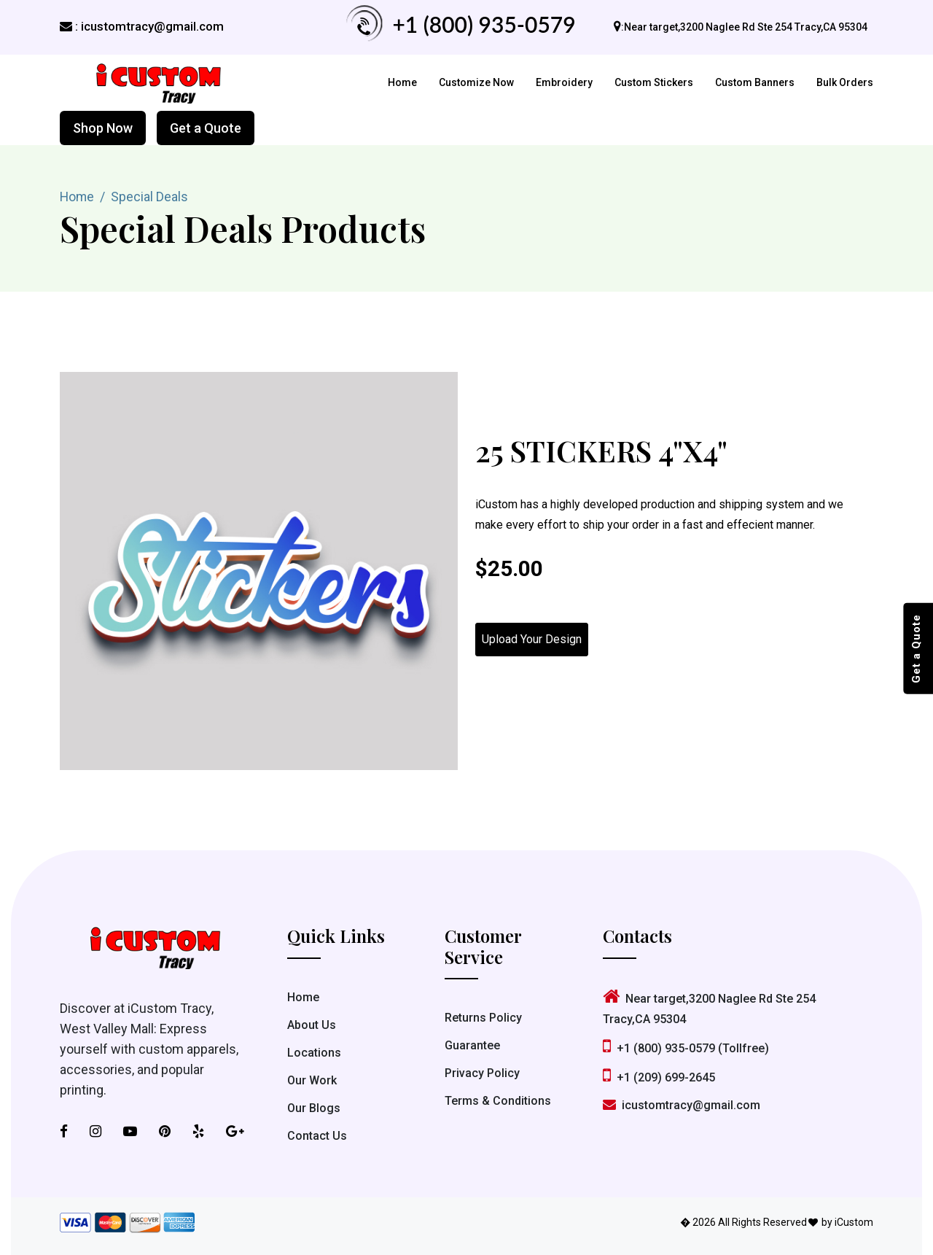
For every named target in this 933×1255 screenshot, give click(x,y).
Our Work (312, 1080)
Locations (314, 1053)
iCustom (854, 1222)
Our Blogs (313, 1108)
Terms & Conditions (498, 1101)
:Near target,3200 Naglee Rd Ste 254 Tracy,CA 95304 (744, 27)
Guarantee (472, 1046)
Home (402, 82)
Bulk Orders (844, 82)
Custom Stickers (653, 82)
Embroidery (564, 82)
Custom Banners (755, 82)
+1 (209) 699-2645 (659, 1077)
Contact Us (317, 1136)
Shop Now (103, 128)
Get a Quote (205, 128)
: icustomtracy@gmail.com (142, 26)
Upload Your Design (532, 639)
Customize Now (476, 82)
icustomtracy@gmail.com (681, 1105)
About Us (311, 1025)
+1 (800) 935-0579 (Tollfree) (686, 1048)
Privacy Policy (482, 1074)
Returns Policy (483, 1018)
